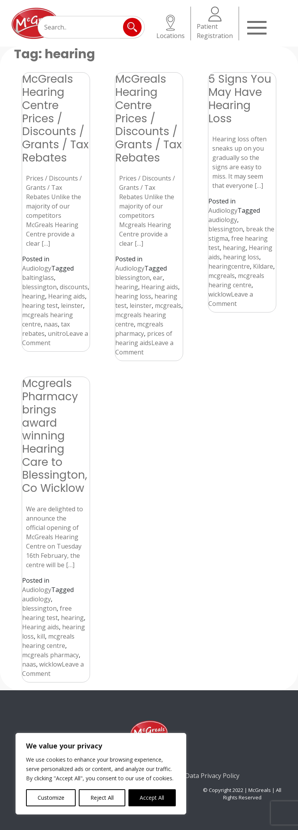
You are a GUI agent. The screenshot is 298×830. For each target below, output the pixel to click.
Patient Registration (215, 23)
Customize (51, 797)
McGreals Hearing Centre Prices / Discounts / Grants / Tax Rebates (55, 118)
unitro (57, 333)
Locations (170, 27)
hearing (33, 296)
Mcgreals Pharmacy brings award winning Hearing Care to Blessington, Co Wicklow (54, 435)
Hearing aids (66, 296)
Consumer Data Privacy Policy (196, 775)
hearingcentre (229, 266)
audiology (222, 219)
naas (51, 324)
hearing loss (133, 296)
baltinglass (38, 277)
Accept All (152, 797)
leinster (72, 305)
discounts (74, 287)
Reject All (102, 797)
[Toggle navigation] (257, 26)
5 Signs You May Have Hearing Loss (239, 98)
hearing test (40, 305)
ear (158, 277)
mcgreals (168, 305)
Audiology (36, 268)
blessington (39, 287)
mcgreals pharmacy (50, 655)
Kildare (263, 266)
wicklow (219, 294)
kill (41, 636)
